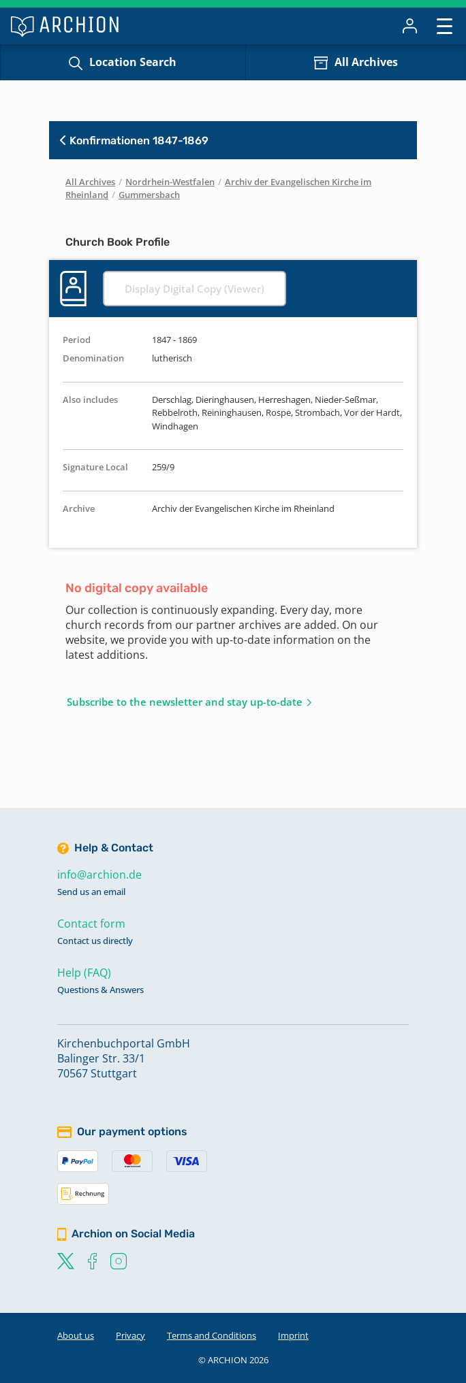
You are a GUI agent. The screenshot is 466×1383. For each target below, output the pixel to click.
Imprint (293, 1335)
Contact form (91, 923)
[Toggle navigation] (445, 25)
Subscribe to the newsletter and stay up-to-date (184, 702)
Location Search (132, 61)
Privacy (130, 1335)
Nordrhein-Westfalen (170, 182)
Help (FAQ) (84, 972)
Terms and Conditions (211, 1335)
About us (75, 1335)
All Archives (366, 61)
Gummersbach (149, 195)
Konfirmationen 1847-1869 (134, 140)
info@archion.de (99, 874)
